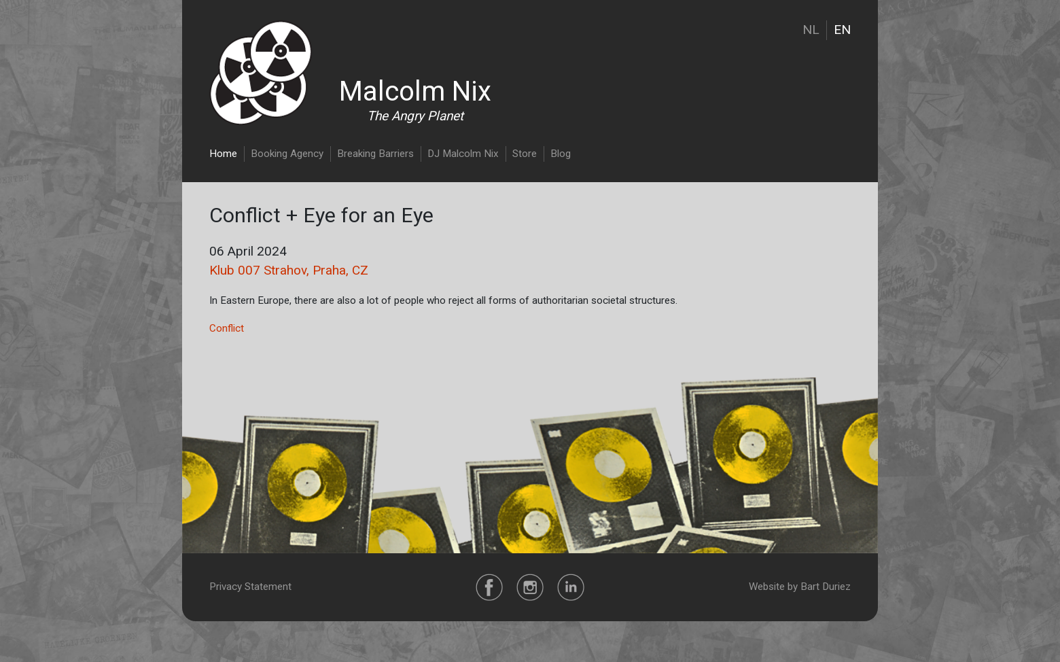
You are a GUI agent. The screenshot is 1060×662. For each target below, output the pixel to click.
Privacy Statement (250, 586)
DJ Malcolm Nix (463, 153)
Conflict (226, 328)
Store (524, 153)
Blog (560, 153)
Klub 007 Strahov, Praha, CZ (288, 270)
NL (810, 29)
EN (842, 29)
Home (223, 153)
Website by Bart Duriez (800, 586)
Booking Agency (287, 153)
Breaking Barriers (375, 153)
